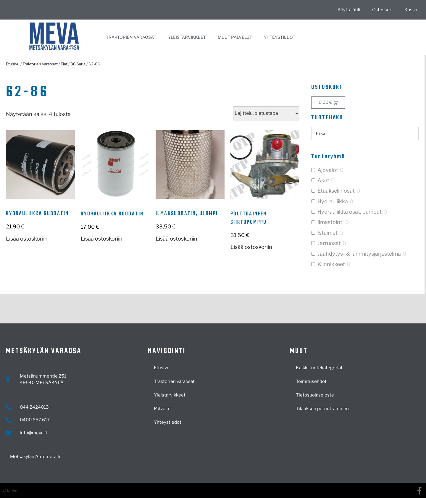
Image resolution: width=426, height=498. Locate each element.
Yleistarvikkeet (187, 37)
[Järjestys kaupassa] (266, 113)
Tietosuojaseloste (315, 395)
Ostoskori (382, 9)
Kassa (410, 9)
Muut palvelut (235, 37)
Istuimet (327, 233)
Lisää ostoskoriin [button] (27, 239)
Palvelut (162, 408)
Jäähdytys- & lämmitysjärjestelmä (359, 254)
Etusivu (13, 64)
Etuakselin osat (336, 191)
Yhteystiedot (279, 37)
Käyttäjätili (349, 9)
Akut (323, 180)
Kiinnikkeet (331, 264)
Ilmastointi (330, 222)
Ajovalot (327, 170)
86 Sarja (77, 64)
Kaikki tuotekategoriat (319, 367)
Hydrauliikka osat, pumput (349, 212)
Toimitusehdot (311, 381)
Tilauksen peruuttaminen (322, 408)
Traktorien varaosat (131, 37)
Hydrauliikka (332, 201)
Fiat (64, 64)
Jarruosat (329, 243)
